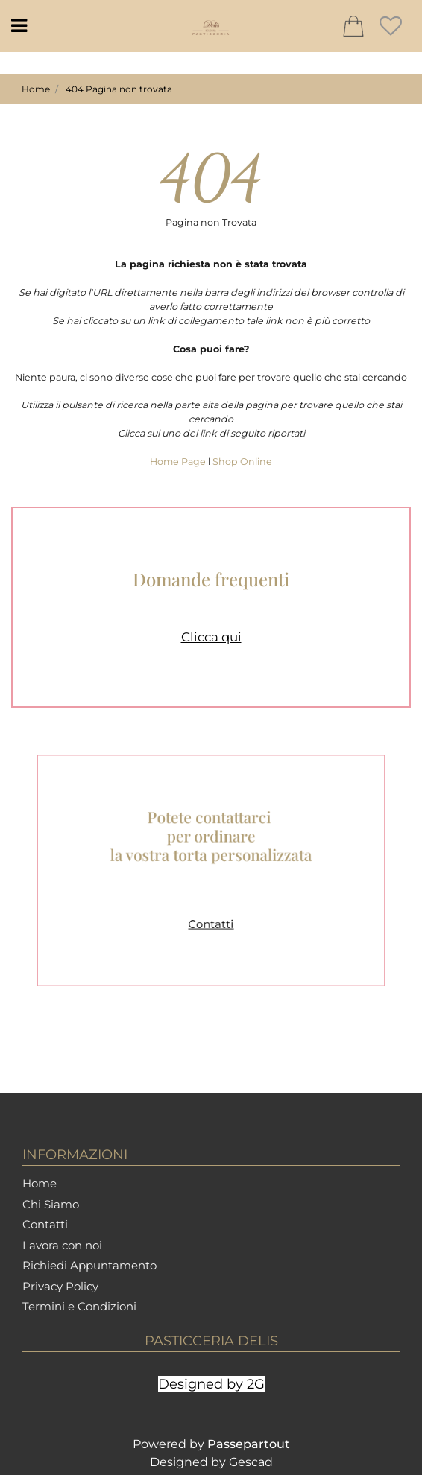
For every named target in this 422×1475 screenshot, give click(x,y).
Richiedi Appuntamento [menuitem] (89, 1265)
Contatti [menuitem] (45, 1224)
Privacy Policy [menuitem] (60, 1286)
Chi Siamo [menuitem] (50, 1204)
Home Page (179, 461)
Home (36, 89)
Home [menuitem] (39, 1183)
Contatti (211, 912)
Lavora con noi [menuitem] (62, 1245)
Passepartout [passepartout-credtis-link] (248, 1444)
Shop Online (242, 461)
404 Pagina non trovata (119, 89)
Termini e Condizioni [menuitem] (79, 1306)
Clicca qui (211, 636)
